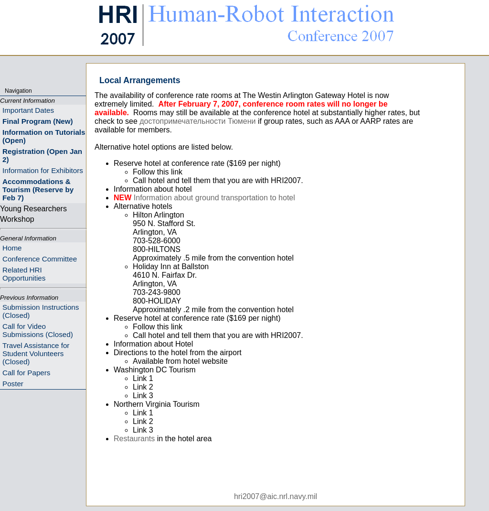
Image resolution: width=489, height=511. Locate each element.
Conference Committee (39, 259)
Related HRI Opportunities (23, 274)
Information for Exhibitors (42, 170)
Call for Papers (26, 373)
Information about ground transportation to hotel (214, 198)
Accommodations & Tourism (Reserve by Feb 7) (38, 189)
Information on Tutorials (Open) (43, 136)
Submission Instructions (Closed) (40, 311)
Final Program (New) (37, 121)
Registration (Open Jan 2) (42, 155)
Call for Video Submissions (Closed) (37, 330)
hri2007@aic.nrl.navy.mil (275, 496)
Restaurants (134, 439)
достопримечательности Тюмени (197, 121)
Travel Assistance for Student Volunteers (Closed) (35, 353)
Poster (12, 384)
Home (12, 248)
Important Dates (28, 110)
